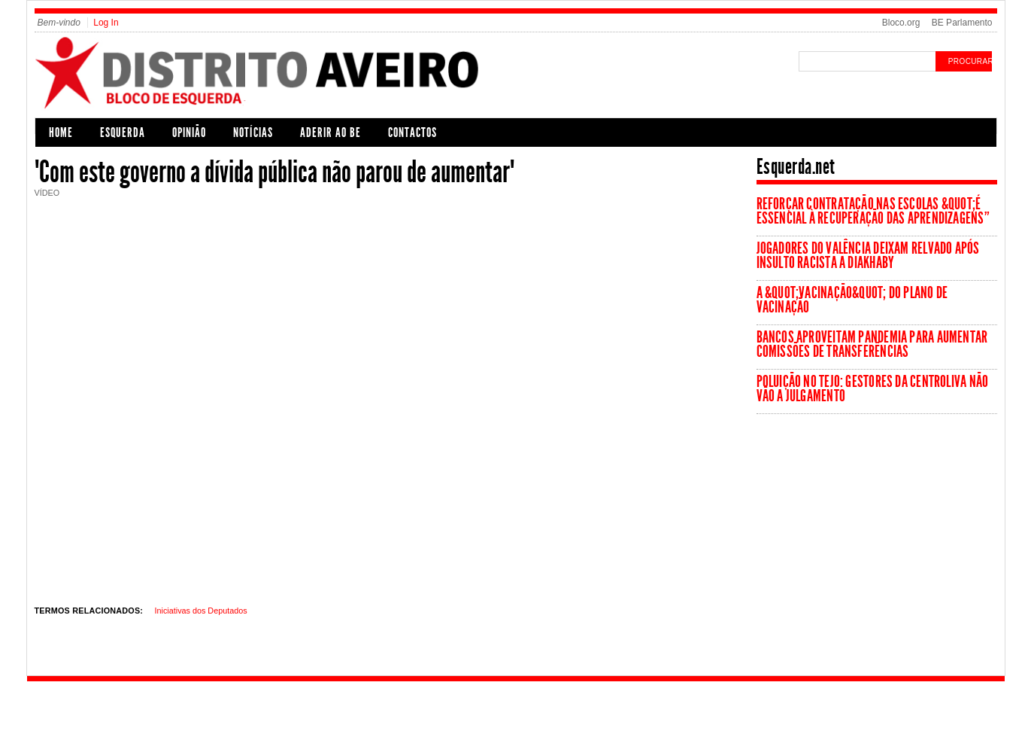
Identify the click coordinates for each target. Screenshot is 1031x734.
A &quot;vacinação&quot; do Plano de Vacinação (852, 300)
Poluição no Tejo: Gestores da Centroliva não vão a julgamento (873, 389)
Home (61, 132)
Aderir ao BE (330, 132)
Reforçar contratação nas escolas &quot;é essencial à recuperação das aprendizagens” (873, 211)
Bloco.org (901, 22)
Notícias (253, 132)
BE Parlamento (962, 22)
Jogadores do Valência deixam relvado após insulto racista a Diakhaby (868, 256)
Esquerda (122, 132)
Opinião (189, 132)
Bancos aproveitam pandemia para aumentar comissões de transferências (872, 344)
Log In (105, 22)
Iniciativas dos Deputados (201, 610)
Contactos (412, 132)
